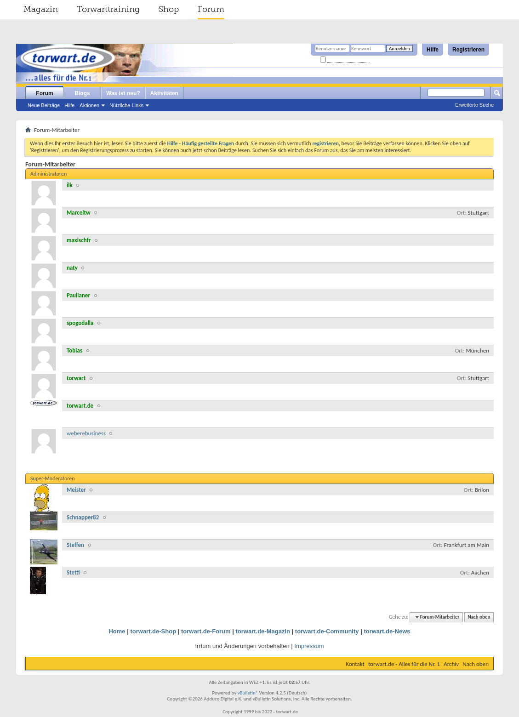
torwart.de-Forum (206, 631)
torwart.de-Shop (153, 631)
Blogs (82, 93)
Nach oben (479, 617)
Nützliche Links (126, 105)
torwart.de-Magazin (263, 631)
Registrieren (468, 49)
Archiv (451, 663)
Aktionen (89, 105)
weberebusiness (86, 433)
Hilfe (433, 49)
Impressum (309, 646)
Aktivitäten (164, 93)
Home (116, 631)
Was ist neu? (123, 93)
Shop (169, 9)
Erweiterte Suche (474, 105)
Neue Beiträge (44, 105)
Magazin (40, 9)
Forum (211, 9)
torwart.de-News (387, 631)
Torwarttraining (108, 9)
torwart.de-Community (327, 631)
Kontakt (355, 663)
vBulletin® (248, 693)
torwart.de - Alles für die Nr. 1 (404, 663)
